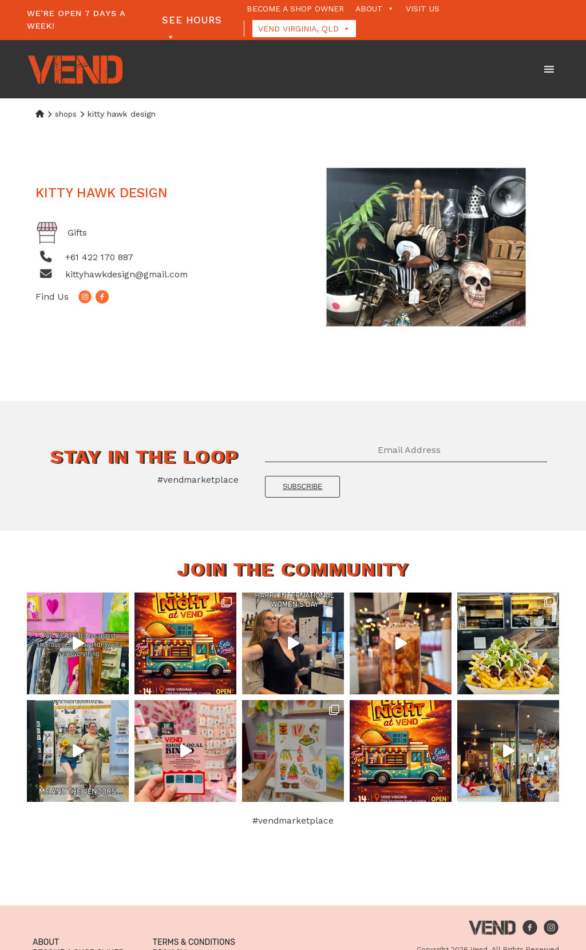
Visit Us (423, 8)
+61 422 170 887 (99, 257)
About (374, 8)
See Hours (192, 21)
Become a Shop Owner (295, 8)
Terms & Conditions (194, 942)
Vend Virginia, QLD (304, 28)
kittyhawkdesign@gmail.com (126, 274)
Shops (66, 114)
